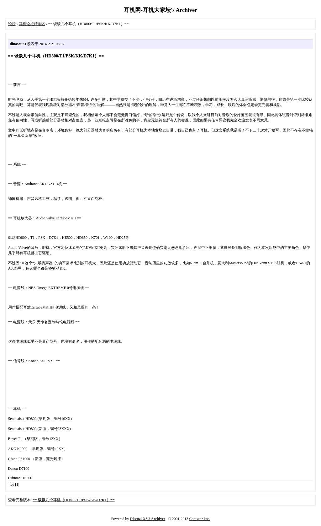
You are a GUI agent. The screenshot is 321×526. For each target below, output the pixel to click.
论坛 (12, 24)
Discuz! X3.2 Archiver (148, 519)
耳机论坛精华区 (32, 24)
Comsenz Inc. (199, 519)
